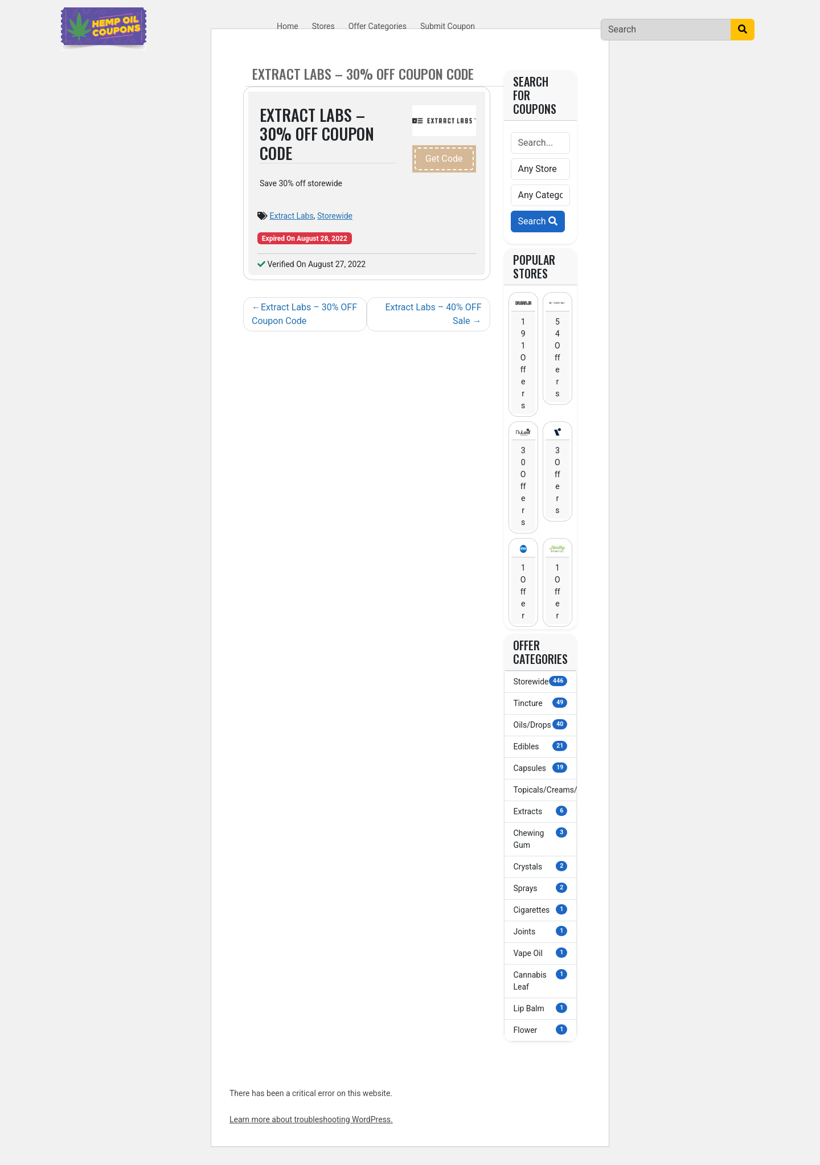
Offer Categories (377, 26)
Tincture (541, 703)
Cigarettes (541, 909)
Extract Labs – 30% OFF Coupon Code (304, 314)
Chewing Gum (541, 838)
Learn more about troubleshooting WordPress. (311, 1119)
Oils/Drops (541, 724)
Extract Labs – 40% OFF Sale (433, 314)
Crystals (541, 866)
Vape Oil (541, 952)
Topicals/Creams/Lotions (545, 789)
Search (537, 221)
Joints (541, 931)
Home (287, 26)
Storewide (334, 215)
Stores (323, 26)
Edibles (541, 746)
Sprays (541, 888)
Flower (541, 1029)
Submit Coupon (447, 26)
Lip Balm (541, 1008)
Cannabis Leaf (541, 980)
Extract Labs (291, 215)
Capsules (541, 767)
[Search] (666, 29)
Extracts (541, 811)
